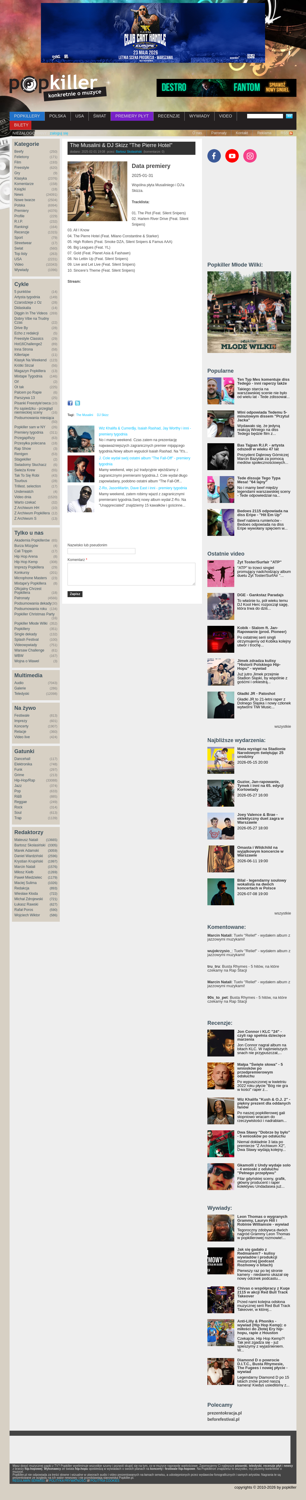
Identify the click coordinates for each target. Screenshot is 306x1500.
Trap (18, 818)
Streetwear (23, 243)
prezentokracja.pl (224, 1413)
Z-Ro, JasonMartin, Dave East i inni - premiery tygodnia (143, 488)
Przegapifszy (24, 438)
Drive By (21, 328)
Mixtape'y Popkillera (30, 583)
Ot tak (19, 387)
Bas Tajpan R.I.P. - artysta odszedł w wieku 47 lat (260, 447)
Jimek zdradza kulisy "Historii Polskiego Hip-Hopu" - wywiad (259, 664)
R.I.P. (18, 221)
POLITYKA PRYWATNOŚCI (67, 1480)
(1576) (52, 866)
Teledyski (21, 694)
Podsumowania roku (30, 609)
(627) (53, 904)
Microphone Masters (30, 578)
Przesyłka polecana (29, 443)
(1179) (52, 877)
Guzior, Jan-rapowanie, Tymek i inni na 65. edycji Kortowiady (260, 785)
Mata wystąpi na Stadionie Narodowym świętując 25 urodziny (261, 753)
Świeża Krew (24, 470)
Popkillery (22, 629)
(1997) (52, 861)
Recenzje (21, 232)
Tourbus (20, 481)
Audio (19, 683)
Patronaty (219, 133)
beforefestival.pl (223, 1419)
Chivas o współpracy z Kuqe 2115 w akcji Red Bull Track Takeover (263, 1292)
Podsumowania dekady (32, 603)
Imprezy (20, 721)
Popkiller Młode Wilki (31, 623)
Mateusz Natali (26, 840)
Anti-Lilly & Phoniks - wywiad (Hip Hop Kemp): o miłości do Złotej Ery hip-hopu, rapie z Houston (261, 1327)
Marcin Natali (24, 867)
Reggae (20, 802)
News (18, 194)
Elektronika (23, 764)
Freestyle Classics (28, 339)
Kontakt (242, 133)
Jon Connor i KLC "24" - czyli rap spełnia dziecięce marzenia (261, 1035)
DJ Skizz (102, 415)
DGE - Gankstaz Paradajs (260, 595)
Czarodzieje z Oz (28, 302)
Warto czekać (25, 502)
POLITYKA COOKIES (105, 1480)
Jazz (18, 786)
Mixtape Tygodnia (28, 376)
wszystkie (282, 726)
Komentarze (24, 184)
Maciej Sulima (25, 883)
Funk (18, 769)
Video (18, 264)
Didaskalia (22, 308)
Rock (18, 807)
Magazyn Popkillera (30, 371)
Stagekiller (22, 459)
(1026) (52, 883)
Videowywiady (25, 645)
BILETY (21, 125)
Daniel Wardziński (28, 856)
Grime (19, 775)
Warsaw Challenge (29, 650)
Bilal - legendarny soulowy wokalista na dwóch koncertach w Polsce (261, 884)
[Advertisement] (137, 528)
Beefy (19, 151)
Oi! (16, 382)
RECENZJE (169, 116)
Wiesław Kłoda (26, 894)
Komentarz (77, 560)
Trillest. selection (27, 486)
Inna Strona (23, 349)
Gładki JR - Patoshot (256, 693)
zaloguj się (59, 133)
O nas (197, 133)
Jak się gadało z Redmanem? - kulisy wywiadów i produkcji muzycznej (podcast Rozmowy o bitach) (257, 1257)
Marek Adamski (26, 850)
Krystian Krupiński (28, 861)
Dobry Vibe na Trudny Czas (31, 320)
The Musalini (84, 415)
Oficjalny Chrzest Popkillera (28, 591)
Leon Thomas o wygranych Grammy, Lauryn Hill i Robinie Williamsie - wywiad (263, 1220)
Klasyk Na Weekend (30, 360)
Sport (18, 238)
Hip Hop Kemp (26, 562)
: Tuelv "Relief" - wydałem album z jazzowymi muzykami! (248, 937)
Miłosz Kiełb (23, 872)
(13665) (51, 840)
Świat (18, 248)
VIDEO (225, 116)
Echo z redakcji (26, 333)
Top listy (20, 254)
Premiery (21, 211)
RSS (284, 133)
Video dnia (22, 497)
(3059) (52, 850)
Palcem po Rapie (28, 392)
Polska (19, 205)
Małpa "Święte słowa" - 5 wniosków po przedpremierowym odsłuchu (260, 1070)
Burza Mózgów (26, 546)
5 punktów (22, 292)
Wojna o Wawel (26, 661)
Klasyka (20, 178)
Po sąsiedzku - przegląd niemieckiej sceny (33, 410)
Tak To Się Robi (26, 475)
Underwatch (23, 492)
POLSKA (57, 116)
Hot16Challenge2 (28, 344)
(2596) (52, 856)
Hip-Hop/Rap (24, 780)
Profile (19, 216)
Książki (20, 189)
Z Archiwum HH (26, 508)
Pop (17, 791)
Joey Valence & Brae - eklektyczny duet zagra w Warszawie (260, 818)
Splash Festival (26, 639)
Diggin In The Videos (31, 313)
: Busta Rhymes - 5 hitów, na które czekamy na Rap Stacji (243, 968)
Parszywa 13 (24, 398)
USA (79, 116)
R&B (18, 796)
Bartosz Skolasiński (29, 845)
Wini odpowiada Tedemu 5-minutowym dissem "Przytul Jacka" (263, 416)
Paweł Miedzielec (28, 877)
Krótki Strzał (24, 365)
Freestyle (21, 168)
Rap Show (22, 449)
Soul (18, 813)
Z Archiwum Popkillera (32, 513)
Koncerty (21, 726)
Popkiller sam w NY (29, 427)
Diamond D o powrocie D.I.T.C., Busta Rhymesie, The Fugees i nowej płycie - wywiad (262, 1366)
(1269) (52, 872)
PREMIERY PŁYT (132, 116)
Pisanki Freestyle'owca (32, 403)
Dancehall (22, 759)
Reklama (264, 133)
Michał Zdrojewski (28, 899)
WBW (19, 656)
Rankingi (21, 227)
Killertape (21, 355)
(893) (53, 888)
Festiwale (22, 715)
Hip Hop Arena (26, 556)
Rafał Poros (23, 910)
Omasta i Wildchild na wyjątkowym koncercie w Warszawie (260, 851)
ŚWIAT (99, 116)
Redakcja (21, 888)
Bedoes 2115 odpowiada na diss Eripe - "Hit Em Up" (262, 513)
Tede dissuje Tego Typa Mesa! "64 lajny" (258, 480)
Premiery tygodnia (28, 432)
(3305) (52, 845)
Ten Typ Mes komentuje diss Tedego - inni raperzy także (263, 381)
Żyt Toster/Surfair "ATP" (259, 562)
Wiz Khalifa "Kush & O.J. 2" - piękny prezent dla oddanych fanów (263, 1103)
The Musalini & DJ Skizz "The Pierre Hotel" (121, 145)
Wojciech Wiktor (27, 915)
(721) (53, 899)
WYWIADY (199, 116)
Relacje (20, 732)
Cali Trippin (23, 551)
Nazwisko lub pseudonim (87, 545)
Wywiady (21, 270)
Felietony (21, 157)
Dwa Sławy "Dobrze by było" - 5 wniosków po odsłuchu (263, 1134)
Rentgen (21, 454)
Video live (22, 737)
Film (17, 162)
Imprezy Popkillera (29, 567)
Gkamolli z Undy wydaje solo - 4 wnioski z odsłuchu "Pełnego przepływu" (263, 1169)
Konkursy (21, 573)
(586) (53, 915)
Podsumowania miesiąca (34, 418)
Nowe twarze (24, 200)
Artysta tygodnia (27, 297)
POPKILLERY (27, 116)
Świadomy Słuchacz (30, 465)
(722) (53, 893)
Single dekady (25, 634)
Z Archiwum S (25, 518)
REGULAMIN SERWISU (29, 1480)
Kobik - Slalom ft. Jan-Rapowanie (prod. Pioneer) (262, 630)
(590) (53, 910)
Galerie (20, 688)
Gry (17, 173)
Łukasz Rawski (26, 904)
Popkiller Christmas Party (34, 614)
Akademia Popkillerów (32, 540)
